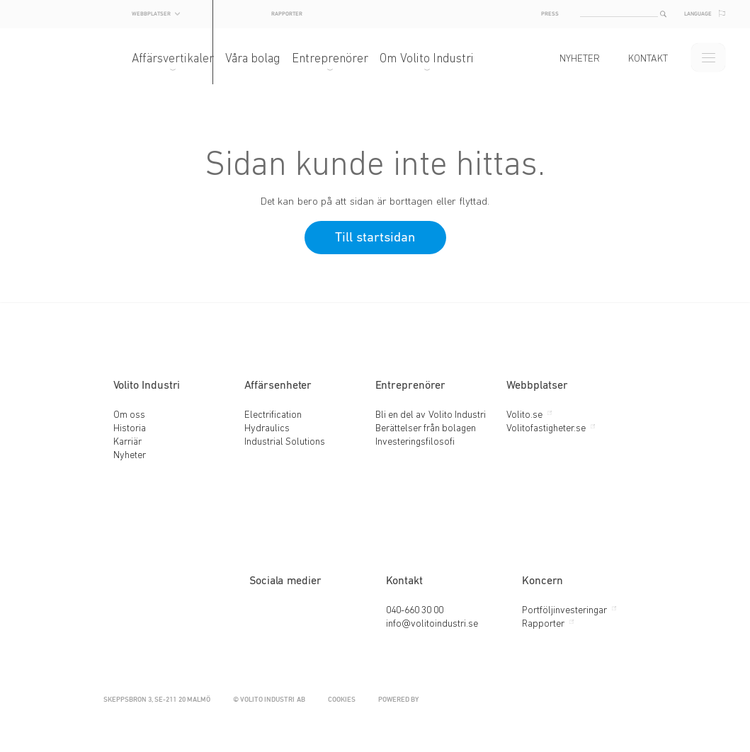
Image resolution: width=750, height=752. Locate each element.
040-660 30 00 (415, 610)
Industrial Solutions (284, 442)
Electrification (273, 415)
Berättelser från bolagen (426, 428)
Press (536, 14)
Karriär (127, 442)
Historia (129, 428)
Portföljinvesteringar (564, 610)
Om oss (129, 415)
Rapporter (381, 13)
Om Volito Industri (441, 59)
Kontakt (634, 59)
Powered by (506, 700)
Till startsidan (375, 237)
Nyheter (565, 59)
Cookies (342, 700)
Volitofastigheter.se (546, 428)
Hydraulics (267, 428)
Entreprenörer (344, 59)
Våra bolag (267, 59)
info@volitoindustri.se (432, 624)
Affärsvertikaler (187, 59)
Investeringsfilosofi (415, 442)
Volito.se (524, 415)
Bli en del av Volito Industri (431, 415)
